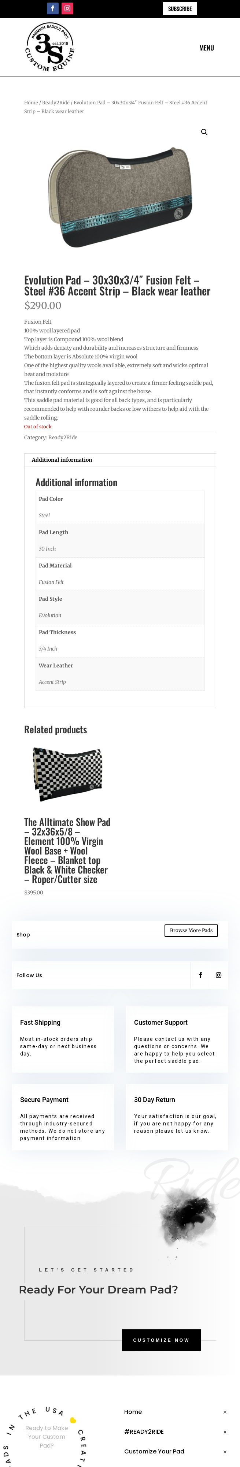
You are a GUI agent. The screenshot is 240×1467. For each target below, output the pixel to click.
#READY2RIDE (144, 1431)
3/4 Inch (48, 648)
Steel (44, 515)
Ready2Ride (56, 103)
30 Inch (47, 549)
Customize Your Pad (154, 1451)
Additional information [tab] (62, 460)
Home (31, 103)
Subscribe (180, 8)
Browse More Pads (191, 930)
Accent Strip (52, 682)
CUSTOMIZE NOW (161, 1340)
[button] (204, 132)
